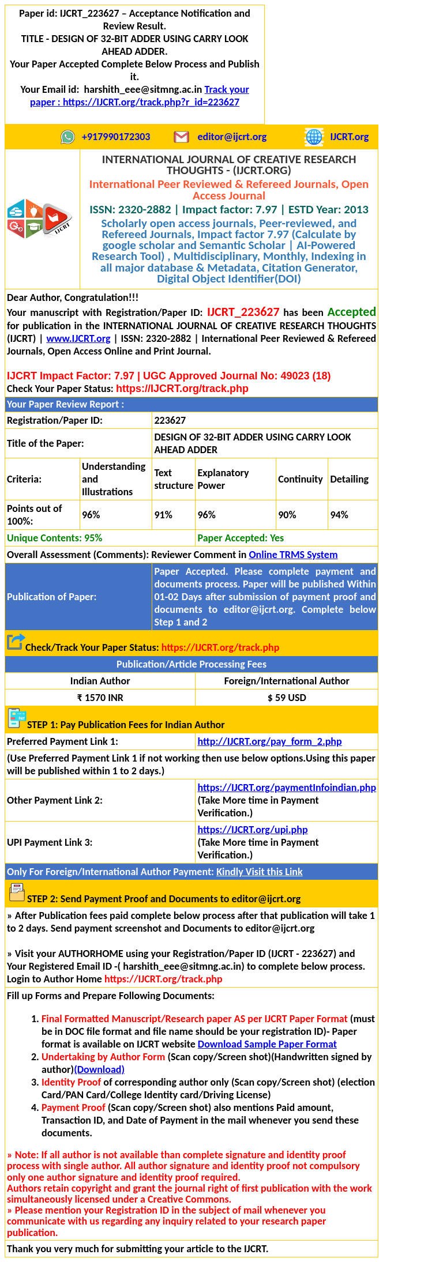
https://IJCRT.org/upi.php (252, 829)
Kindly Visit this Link (259, 871)
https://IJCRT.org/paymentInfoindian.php (286, 787)
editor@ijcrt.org (231, 136)
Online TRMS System (293, 554)
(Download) (99, 1069)
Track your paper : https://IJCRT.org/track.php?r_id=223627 (139, 95)
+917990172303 (116, 136)
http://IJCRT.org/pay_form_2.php (269, 741)
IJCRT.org (349, 136)
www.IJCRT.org (78, 338)
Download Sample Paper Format (267, 1044)
